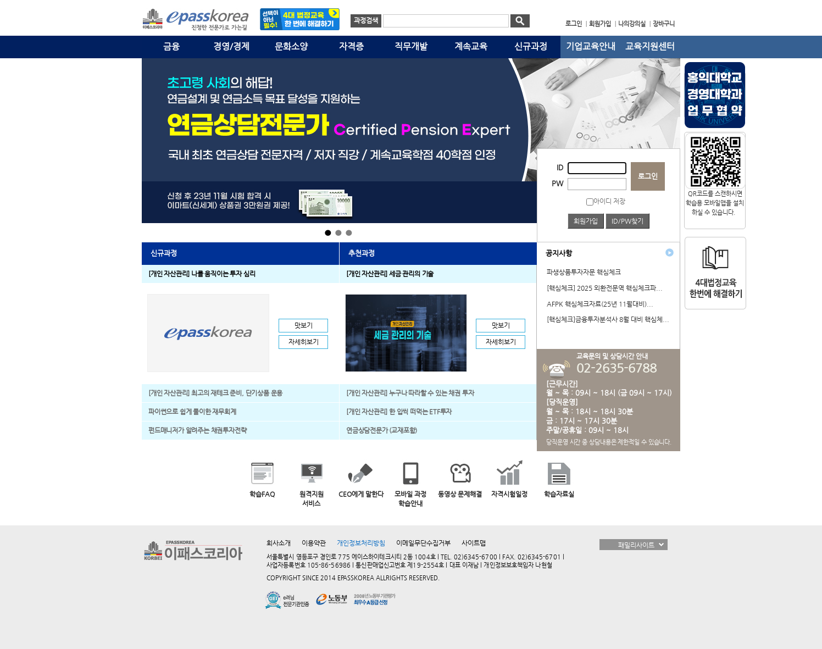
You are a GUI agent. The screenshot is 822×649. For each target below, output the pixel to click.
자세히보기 (303, 342)
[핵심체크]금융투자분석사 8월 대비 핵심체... (608, 319)
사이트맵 (474, 543)
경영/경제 (231, 47)
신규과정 (530, 47)
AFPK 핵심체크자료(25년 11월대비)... (600, 304)
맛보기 (304, 325)
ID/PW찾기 (627, 221)
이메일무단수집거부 (423, 543)
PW (557, 183)
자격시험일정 (509, 494)
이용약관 (314, 543)
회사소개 (278, 543)
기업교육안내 (590, 47)
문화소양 (291, 47)
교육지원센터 (650, 47)
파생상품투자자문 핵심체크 (584, 272)
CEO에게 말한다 (361, 494)
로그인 (648, 176)
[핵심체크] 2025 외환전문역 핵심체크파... (605, 288)
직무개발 (411, 47)
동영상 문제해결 (460, 494)
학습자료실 (559, 494)
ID (560, 167)
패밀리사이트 (636, 545)
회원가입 (586, 221)
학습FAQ (262, 494)
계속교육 (470, 47)
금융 (171, 47)
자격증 (351, 47)
